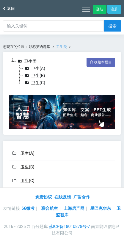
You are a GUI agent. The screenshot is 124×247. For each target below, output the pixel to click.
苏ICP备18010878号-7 (69, 226)
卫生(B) (34, 75)
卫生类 (61, 47)
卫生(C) (34, 82)
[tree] (62, 72)
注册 (114, 9)
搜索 (112, 26)
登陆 (99, 9)
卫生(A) (34, 68)
